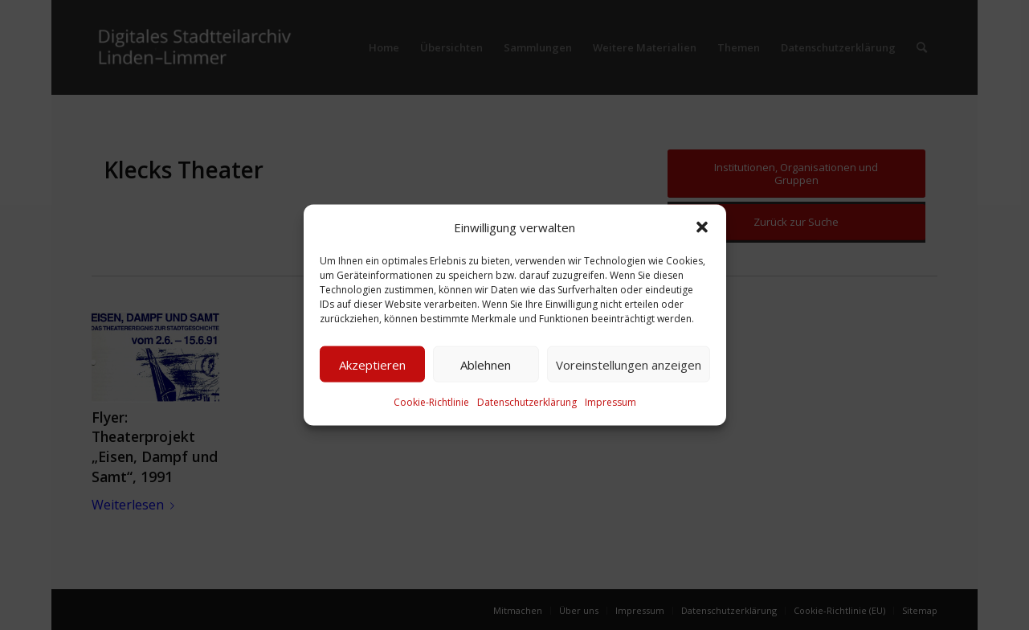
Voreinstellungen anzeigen (628, 365)
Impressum (610, 402)
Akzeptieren (372, 365)
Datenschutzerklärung (527, 402)
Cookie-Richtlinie (431, 402)
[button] (702, 227)
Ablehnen (485, 365)
